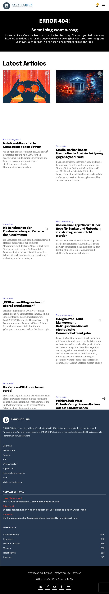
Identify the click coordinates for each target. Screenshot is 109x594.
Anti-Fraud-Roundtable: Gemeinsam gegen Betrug (31, 502)
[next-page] (103, 398)
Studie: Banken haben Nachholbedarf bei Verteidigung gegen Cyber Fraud (79, 154)
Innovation (8, 224)
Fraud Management (12, 139)
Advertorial (61, 146)
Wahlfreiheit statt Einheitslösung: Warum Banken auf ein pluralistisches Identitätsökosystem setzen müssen (78, 408)
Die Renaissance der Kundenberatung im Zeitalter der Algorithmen (24, 231)
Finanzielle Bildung (64, 221)
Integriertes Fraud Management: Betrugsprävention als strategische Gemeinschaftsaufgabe (73, 326)
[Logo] (54, 420)
